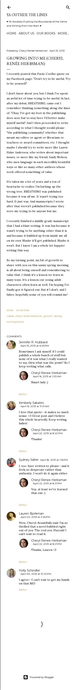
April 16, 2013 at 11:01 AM (35, 406)
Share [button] (10, 310)
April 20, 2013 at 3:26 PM (35, 516)
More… (63, 33)
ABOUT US (26, 33)
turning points (15, 321)
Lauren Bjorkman (31, 513)
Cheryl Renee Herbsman (49, 373)
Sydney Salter (29, 460)
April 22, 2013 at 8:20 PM (48, 433)
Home (11, 33)
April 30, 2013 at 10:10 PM (36, 573)
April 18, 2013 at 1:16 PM (54, 459)
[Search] (68, 6)
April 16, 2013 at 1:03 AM (47, 376)
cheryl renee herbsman (28, 315)
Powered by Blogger (38, 677)
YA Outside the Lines (27, 14)
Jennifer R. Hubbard (33, 342)
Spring (58, 315)
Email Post (22, 310)
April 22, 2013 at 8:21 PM (47, 483)
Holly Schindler (29, 570)
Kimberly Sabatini (31, 403)
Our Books (46, 33)
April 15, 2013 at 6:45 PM (35, 345)
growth (48, 315)
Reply (23, 394)
